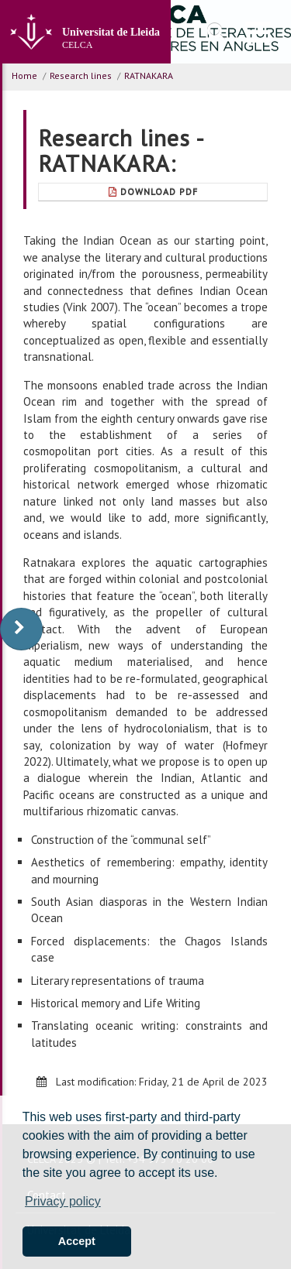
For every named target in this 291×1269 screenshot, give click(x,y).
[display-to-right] (21, 629)
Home (24, 75)
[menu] (258, 32)
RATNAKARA (148, 75)
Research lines (81, 75)
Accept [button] (76, 1241)
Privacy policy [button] (63, 1201)
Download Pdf (153, 191)
